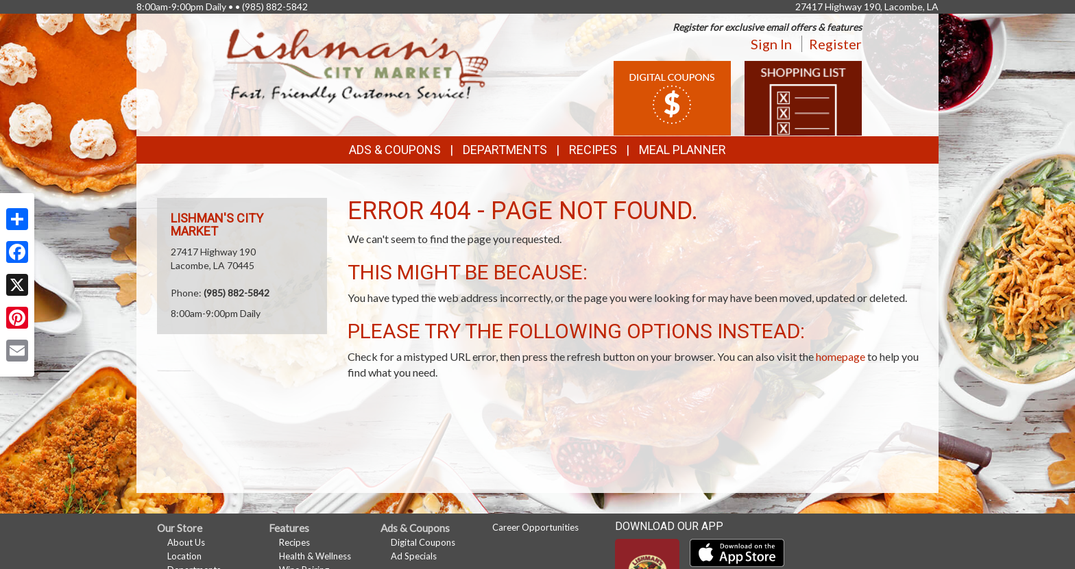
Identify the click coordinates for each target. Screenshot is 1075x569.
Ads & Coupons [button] (395, 149)
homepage (840, 356)
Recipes (593, 149)
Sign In (771, 44)
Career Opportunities (535, 527)
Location (184, 556)
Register (835, 44)
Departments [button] (505, 149)
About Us (186, 542)
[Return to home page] (358, 65)
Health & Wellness (315, 556)
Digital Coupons (423, 542)
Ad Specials (414, 556)
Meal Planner (682, 149)
